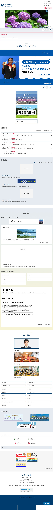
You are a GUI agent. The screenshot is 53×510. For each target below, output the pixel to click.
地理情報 (29, 395)
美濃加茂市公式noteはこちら (44, 324)
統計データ (4, 447)
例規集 (3, 395)
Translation (48, 1)
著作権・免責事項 (18, 485)
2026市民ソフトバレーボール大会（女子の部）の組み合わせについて (18, 135)
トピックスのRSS (48, 162)
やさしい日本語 (48, 3)
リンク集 (29, 405)
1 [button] (45, 26)
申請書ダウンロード (6, 385)
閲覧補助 (47, 5)
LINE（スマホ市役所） (6, 275)
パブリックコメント (31, 392)
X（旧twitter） (30, 275)
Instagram (4, 279)
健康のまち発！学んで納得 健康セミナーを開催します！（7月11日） (18, 144)
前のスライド (43, 29)
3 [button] (49, 26)
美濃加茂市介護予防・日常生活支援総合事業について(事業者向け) (17, 148)
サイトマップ (11, 485)
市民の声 (29, 398)
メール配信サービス (31, 382)
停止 (47, 29)
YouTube (29, 279)
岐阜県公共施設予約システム (7, 401)
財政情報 (4, 392)
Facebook (4, 283)
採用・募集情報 (30, 401)
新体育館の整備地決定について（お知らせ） (12, 139)
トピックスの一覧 (38, 162)
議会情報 (4, 389)
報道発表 (4, 405)
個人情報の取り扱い (27, 485)
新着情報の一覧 (39, 130)
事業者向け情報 (31, 385)
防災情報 (3, 37)
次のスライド (50, 29)
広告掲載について (48, 468)
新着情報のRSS (48, 130)
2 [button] (47, 26)
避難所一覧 (15, 37)
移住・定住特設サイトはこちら (44, 242)
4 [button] (50, 26)
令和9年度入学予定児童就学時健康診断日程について (14, 153)
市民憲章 (4, 398)
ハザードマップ (9, 37)
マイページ (48, 8)
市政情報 (29, 389)
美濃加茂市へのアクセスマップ (38, 485)
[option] (26, 19)
